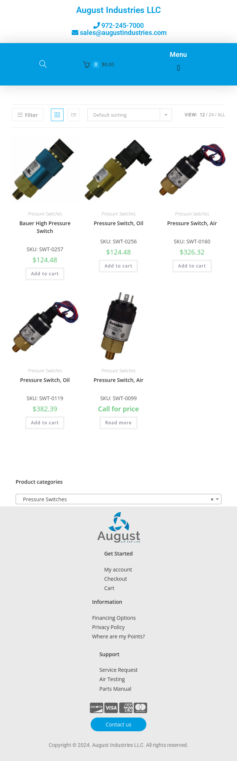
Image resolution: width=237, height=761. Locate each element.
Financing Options (114, 617)
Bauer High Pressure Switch (45, 227)
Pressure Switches (45, 214)
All (221, 114)
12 (202, 114)
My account (118, 569)
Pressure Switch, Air (192, 223)
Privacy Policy (108, 627)
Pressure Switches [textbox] (116, 499)
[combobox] (118, 499)
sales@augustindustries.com (123, 32)
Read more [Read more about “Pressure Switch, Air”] (118, 423)
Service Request (118, 669)
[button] (178, 68)
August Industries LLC (118, 10)
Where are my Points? (118, 636)
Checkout (115, 578)
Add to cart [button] (45, 274)
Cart (109, 588)
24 (211, 114)
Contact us (118, 724)
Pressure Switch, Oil (118, 223)
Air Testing (112, 679)
